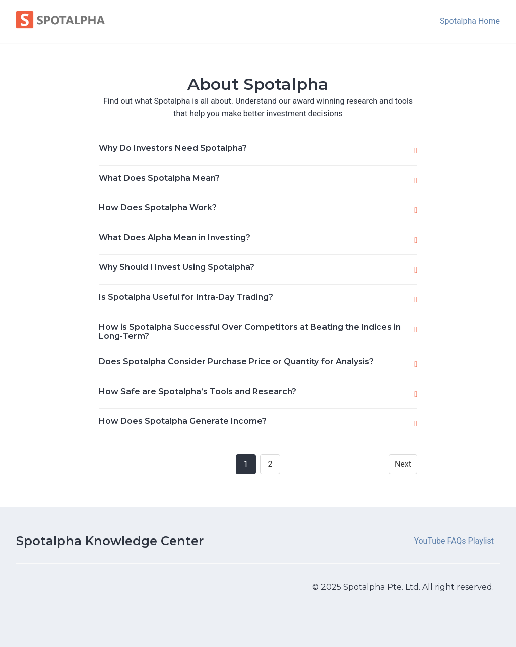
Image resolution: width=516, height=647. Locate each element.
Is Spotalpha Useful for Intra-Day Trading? (186, 297)
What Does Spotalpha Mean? (159, 178)
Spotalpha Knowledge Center (110, 541)
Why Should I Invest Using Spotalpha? (176, 267)
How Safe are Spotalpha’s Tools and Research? (197, 391)
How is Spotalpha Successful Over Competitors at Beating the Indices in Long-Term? (250, 331)
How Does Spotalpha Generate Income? (183, 421)
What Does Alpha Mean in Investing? (174, 237)
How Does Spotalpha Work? (158, 207)
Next (403, 464)
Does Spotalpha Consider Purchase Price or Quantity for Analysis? (236, 361)
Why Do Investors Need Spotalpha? (173, 148)
